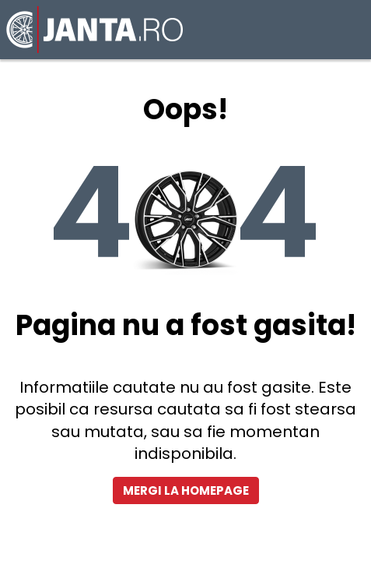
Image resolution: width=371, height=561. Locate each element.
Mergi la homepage (186, 490)
